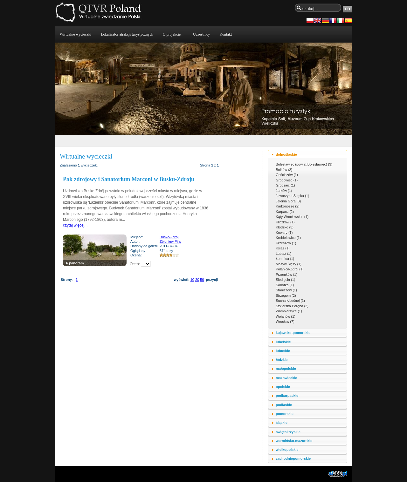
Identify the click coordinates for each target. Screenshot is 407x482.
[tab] (307, 154)
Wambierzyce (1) (289, 311)
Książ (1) (282, 248)
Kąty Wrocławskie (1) (292, 217)
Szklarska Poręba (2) (292, 306)
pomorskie (284, 414)
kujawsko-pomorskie (293, 333)
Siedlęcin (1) (285, 280)
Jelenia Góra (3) (288, 201)
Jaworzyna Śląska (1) (292, 196)
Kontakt (225, 34)
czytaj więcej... (75, 225)
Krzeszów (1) (286, 243)
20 (197, 280)
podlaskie (284, 405)
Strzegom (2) (286, 295)
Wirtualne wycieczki (75, 34)
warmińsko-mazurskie (294, 441)
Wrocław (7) (285, 321)
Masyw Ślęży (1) (288, 264)
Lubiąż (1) (283, 253)
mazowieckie (286, 378)
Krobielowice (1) (288, 238)
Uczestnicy (201, 34)
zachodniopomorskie (293, 458)
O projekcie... (173, 34)
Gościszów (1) (287, 175)
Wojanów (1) (285, 316)
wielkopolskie (287, 449)
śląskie (281, 422)
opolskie (283, 387)
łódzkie (281, 360)
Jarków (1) (284, 191)
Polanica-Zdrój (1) (289, 269)
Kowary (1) (284, 232)
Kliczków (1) (285, 222)
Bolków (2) (284, 170)
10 (192, 280)
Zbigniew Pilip (170, 241)
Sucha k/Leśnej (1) (290, 300)
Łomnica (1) (285, 259)
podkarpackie (287, 395)
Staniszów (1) (286, 290)
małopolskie (286, 368)
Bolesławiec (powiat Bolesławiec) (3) (304, 164)
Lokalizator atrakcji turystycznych (127, 34)
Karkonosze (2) (288, 206)
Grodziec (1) (285, 185)
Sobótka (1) (285, 285)
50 (202, 280)
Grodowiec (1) (287, 180)
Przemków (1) (286, 274)
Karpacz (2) (285, 212)
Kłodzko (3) (284, 227)
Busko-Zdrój (169, 237)
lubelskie (283, 342)
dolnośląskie (286, 154)
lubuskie (283, 351)
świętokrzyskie (288, 432)
